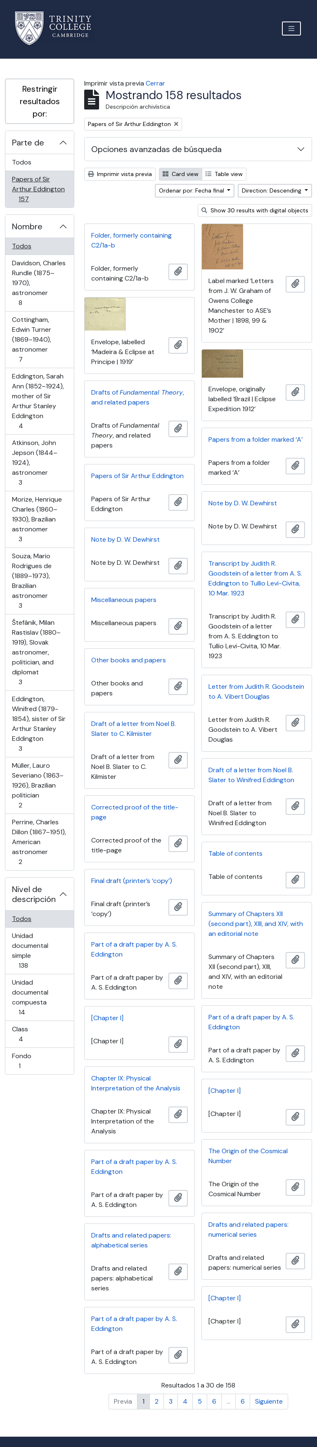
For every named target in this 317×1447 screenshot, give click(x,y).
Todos (21, 162)
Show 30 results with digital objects (254, 210)
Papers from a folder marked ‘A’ (255, 439)
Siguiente (269, 1401)
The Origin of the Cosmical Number (248, 1156)
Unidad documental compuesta (33, 997)
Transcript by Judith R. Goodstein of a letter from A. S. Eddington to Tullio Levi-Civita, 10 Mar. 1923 (255, 578)
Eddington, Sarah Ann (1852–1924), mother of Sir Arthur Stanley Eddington (38, 401)
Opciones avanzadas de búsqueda (156, 149)
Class (32, 1034)
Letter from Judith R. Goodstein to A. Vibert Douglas (256, 691)
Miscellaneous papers (123, 599)
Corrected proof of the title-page (134, 812)
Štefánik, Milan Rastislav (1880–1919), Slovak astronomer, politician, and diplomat (36, 652)
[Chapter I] (107, 1018)
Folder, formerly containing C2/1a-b (131, 240)
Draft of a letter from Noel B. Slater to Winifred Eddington (251, 775)
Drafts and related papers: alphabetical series (131, 1240)
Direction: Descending (272, 190)
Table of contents (235, 853)
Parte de (28, 142)
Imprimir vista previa (120, 174)
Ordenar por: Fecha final (192, 190)
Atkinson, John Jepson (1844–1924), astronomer (34, 463)
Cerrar (155, 83)
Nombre (27, 226)
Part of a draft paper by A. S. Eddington (134, 949)
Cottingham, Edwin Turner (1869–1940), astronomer (32, 339)
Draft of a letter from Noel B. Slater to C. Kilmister (133, 728)
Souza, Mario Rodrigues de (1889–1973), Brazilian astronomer (32, 581)
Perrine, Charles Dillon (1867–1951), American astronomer (39, 842)
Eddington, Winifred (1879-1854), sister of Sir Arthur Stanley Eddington (39, 724)
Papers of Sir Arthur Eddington (38, 189)
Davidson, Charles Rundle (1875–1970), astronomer (39, 283)
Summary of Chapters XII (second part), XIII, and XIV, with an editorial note (255, 923)
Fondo (31, 1061)
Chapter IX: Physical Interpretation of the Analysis (135, 1083)
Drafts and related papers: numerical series (248, 1229)
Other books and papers (128, 660)
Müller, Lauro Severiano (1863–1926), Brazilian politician (38, 785)
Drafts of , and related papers (137, 397)
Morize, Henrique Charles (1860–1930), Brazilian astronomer (37, 519)
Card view (181, 174)
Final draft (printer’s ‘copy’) (131, 880)
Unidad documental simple (35, 951)
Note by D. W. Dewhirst (242, 503)
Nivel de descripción (34, 894)
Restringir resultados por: (40, 101)
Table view (224, 174)
